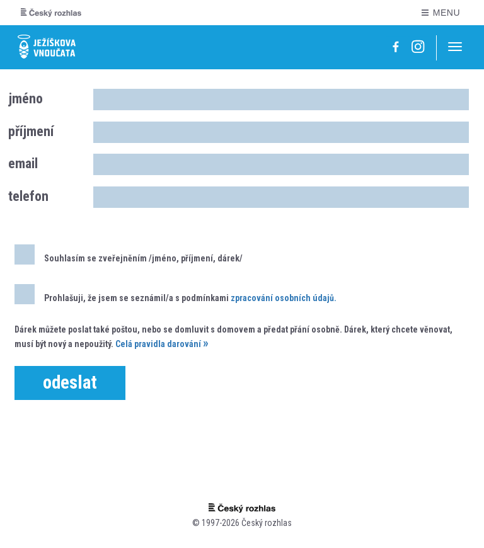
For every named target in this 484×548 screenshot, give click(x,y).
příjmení (31, 131)
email (23, 163)
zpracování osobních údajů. (284, 298)
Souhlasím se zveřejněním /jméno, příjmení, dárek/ (128, 254)
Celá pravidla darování (158, 344)
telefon (28, 196)
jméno (25, 98)
